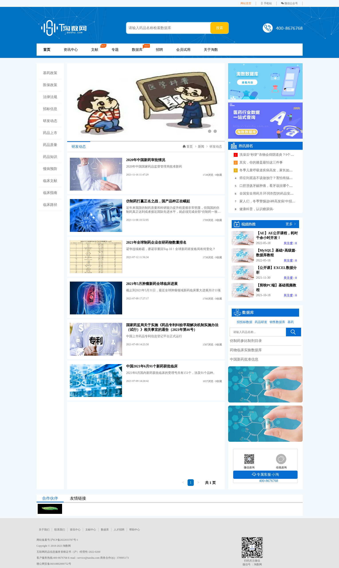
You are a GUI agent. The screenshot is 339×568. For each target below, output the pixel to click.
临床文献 (50, 181)
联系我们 (59, 529)
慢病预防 (50, 169)
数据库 (105, 529)
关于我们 (44, 529)
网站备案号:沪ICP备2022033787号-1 (57, 539)
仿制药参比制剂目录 (246, 341)
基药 (291, 322)
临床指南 (50, 193)
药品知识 (50, 157)
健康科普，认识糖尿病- (256, 209)
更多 (289, 224)
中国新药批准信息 (244, 359)
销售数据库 (277, 322)
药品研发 (261, 322)
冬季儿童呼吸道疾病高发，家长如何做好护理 (272, 170)
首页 (188, 146)
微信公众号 (289, 3)
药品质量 (50, 145)
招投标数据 (244, 322)
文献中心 (90, 529)
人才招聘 (119, 529)
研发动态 (50, 121)
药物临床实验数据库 (246, 350)
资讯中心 (71, 49)
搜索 (219, 28)
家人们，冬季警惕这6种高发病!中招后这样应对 (274, 201)
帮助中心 (134, 529)
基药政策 (50, 73)
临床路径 (50, 205)
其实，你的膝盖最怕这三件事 (261, 162)
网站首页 (246, 3)
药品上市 (50, 133)
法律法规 (50, 97)
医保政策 (50, 85)
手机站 (266, 3)
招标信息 (50, 109)
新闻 (201, 146)
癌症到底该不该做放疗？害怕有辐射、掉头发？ (274, 178)
